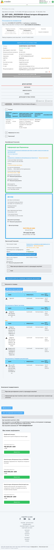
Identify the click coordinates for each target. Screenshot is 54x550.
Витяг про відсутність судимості (27, 74)
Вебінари (27, 539)
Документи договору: (14, 219)
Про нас (27, 535)
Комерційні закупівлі (27, 528)
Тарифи (27, 541)
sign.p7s (12, 298)
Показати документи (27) (15, 262)
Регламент (27, 537)
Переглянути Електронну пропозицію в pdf (21, 254)
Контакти (27, 533)
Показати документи (15, 176)
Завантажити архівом (14, 289)
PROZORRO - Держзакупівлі (27, 522)
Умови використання (43, 546)
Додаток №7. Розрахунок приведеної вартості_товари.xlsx (11, 351)
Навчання (27, 530)
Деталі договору (13, 225)
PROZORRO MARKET (27, 524)
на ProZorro (26, 23)
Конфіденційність (34, 546)
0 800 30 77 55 (41, 0)
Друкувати (7, 408)
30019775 (21, 58)
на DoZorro (34, 23)
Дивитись (17, 452)
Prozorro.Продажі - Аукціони (27, 526)
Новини (27, 532)
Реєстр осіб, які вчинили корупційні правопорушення (27, 76)
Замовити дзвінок (42, 2)
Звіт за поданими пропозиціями (13, 413)
